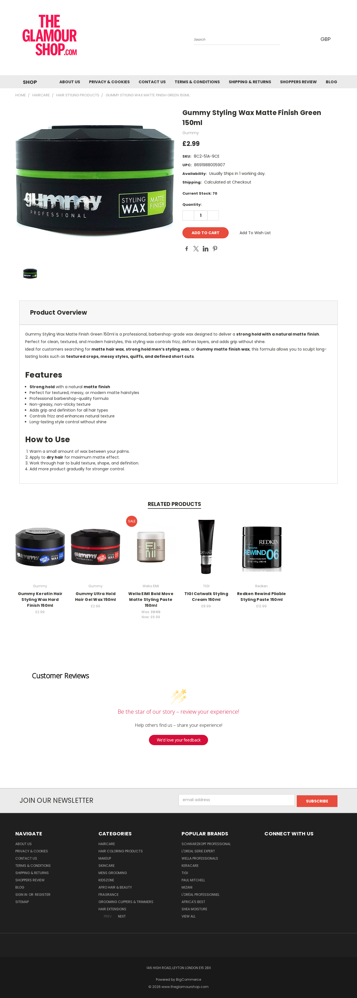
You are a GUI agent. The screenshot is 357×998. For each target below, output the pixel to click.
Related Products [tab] (174, 504)
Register (42, 893)
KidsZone (106, 879)
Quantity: (192, 204)
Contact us (152, 82)
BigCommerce (188, 978)
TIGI (185, 871)
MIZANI (187, 886)
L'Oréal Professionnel (200, 893)
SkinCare (106, 864)
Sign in (21, 893)
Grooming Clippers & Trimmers (125, 900)
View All (189, 915)
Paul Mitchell (193, 879)
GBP (326, 39)
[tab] (178, 312)
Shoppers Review (298, 82)
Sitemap (22, 900)
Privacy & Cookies (109, 82)
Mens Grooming (112, 871)
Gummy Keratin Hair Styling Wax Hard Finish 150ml (40, 599)
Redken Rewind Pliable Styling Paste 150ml (261, 596)
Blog (331, 82)
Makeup (104, 857)
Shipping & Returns (250, 82)
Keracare (190, 864)
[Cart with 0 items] (340, 39)
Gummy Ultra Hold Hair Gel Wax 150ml (95, 596)
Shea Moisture (194, 908)
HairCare (106, 842)
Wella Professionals (200, 857)
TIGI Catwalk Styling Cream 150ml (206, 596)
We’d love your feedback (179, 740)
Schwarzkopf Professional (206, 842)
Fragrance (108, 893)
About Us (69, 82)
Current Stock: (199, 193)
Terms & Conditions (197, 82)
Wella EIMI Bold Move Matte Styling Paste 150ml (150, 599)
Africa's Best (193, 900)
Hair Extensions (112, 908)
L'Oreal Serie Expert (198, 850)
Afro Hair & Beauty (115, 886)
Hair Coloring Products (120, 850)
